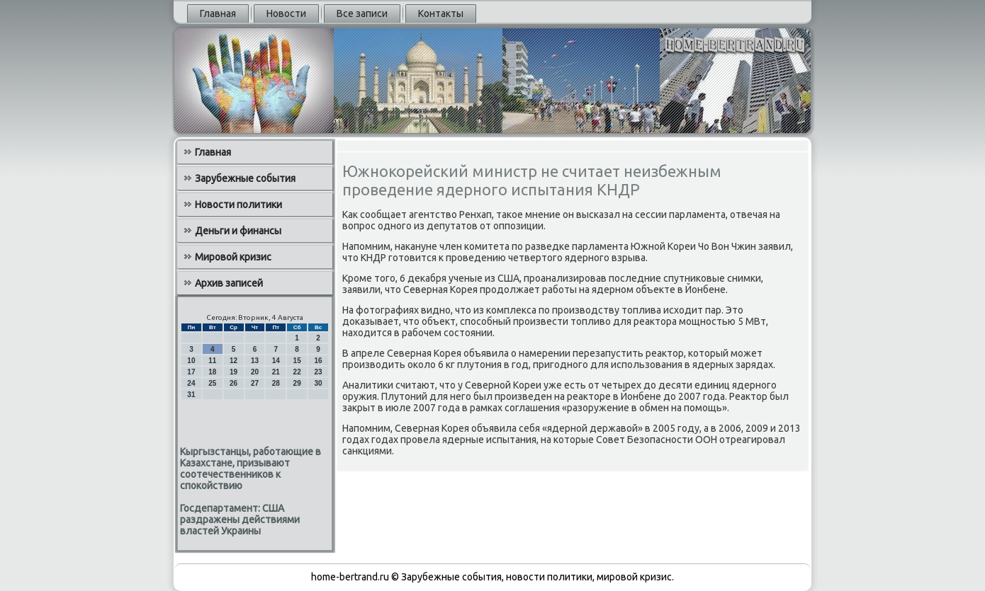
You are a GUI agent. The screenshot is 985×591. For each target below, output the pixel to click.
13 (255, 361)
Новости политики (238, 204)
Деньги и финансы (238, 230)
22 (297, 372)
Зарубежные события (245, 178)
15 (297, 361)
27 (255, 383)
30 (318, 383)
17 (191, 372)
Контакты (440, 13)
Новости (286, 13)
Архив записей (229, 283)
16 (318, 361)
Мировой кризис (233, 257)
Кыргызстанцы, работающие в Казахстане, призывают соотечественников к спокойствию (250, 468)
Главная (218, 13)
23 (318, 372)
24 (191, 383)
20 (255, 372)
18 (212, 372)
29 (297, 383)
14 (276, 361)
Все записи (362, 13)
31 (191, 394)
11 (212, 361)
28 (276, 383)
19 (233, 372)
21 (276, 372)
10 (191, 361)
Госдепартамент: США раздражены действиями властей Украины (240, 520)
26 (233, 383)
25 (212, 383)
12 (233, 361)
